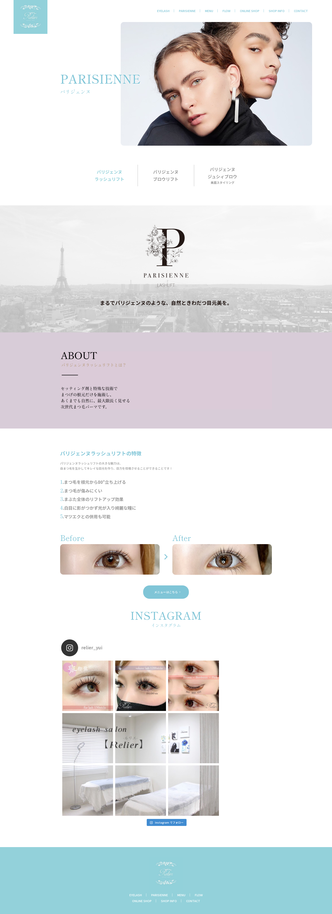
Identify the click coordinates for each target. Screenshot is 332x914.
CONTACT (301, 10)
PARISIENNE (187, 10)
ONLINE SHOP (249, 10)
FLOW (227, 10)
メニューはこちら (166, 592)
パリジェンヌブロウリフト (165, 175)
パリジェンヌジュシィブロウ (222, 175)
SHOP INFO (277, 10)
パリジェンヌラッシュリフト (109, 175)
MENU (209, 10)
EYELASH (163, 10)
